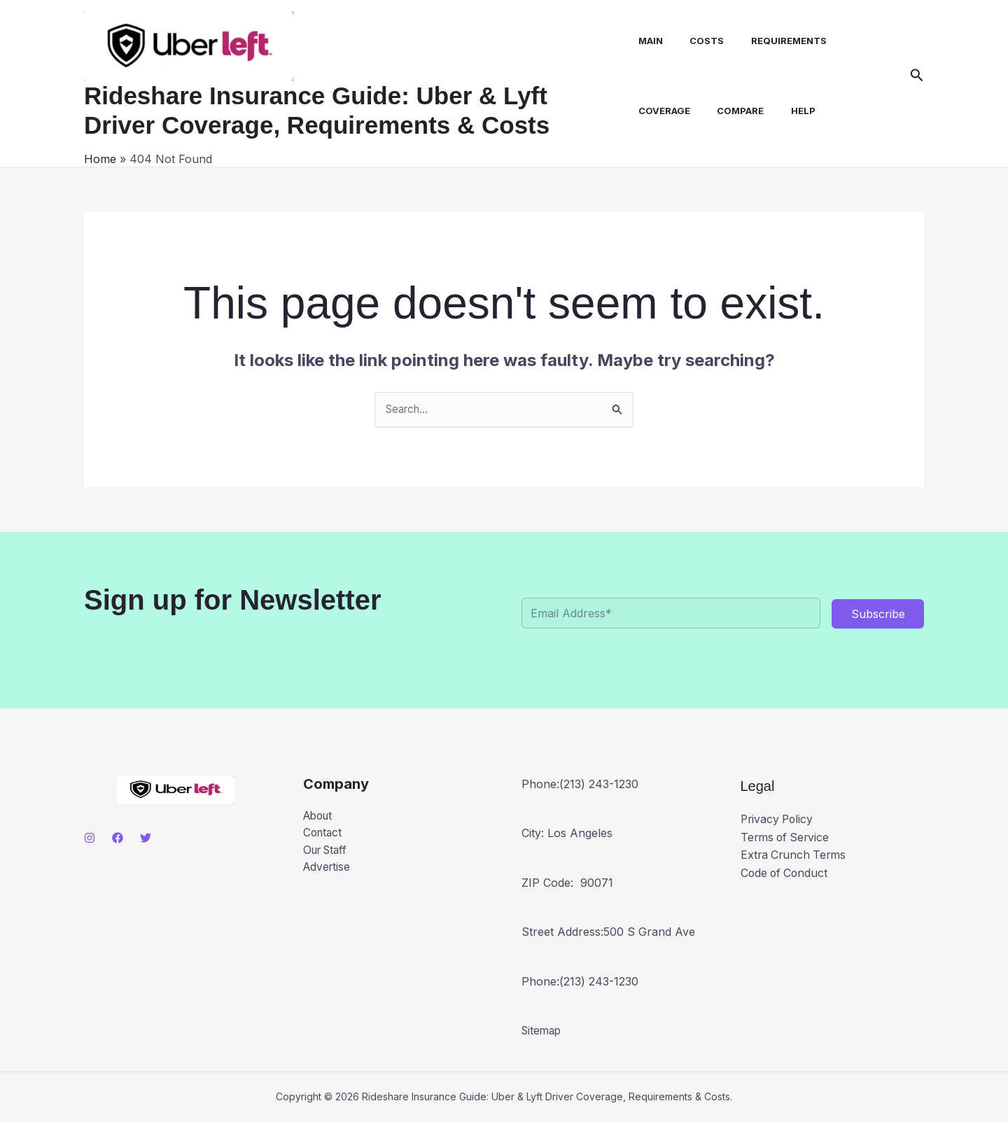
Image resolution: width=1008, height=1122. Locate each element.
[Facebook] (117, 838)
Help (793, 110)
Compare (735, 110)
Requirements (779, 40)
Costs (702, 40)
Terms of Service (786, 838)
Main (650, 40)
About (319, 817)
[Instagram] (89, 838)
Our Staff (327, 853)
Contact (323, 834)
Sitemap (543, 1031)
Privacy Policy (778, 820)
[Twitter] (145, 838)
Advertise (328, 870)
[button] (917, 75)
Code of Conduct (786, 874)
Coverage (664, 110)
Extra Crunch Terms (795, 855)
